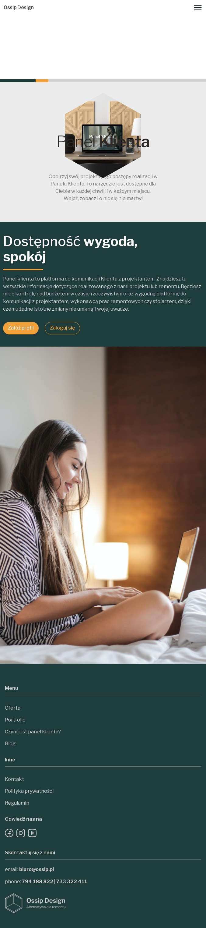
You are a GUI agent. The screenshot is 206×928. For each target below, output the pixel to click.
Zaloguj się (62, 328)
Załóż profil (21, 328)
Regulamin (17, 803)
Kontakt (14, 779)
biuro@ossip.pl (36, 869)
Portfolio (15, 720)
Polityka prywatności (29, 791)
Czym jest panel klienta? (33, 732)
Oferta (12, 708)
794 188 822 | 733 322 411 (54, 881)
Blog (10, 743)
